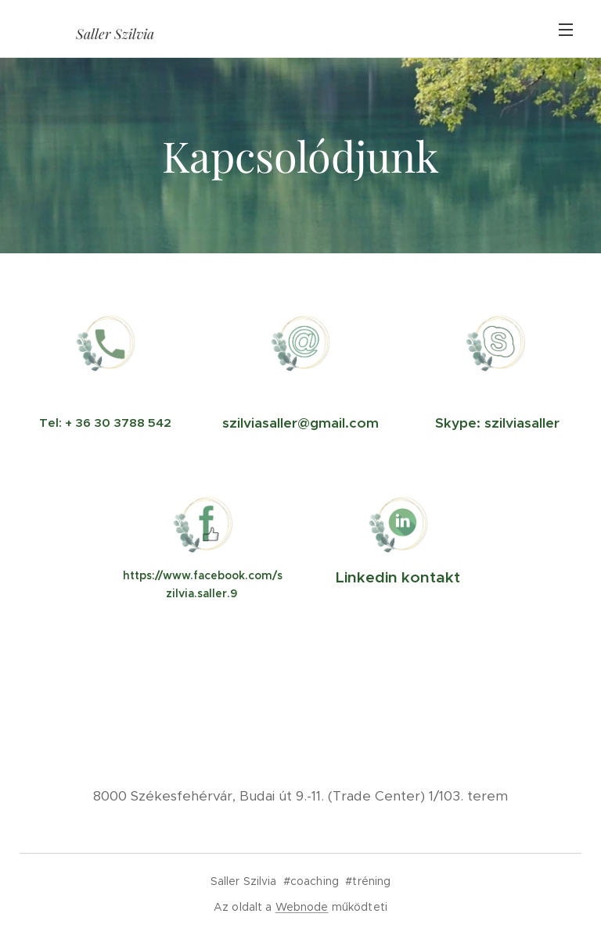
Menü (566, 29)
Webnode (302, 907)
